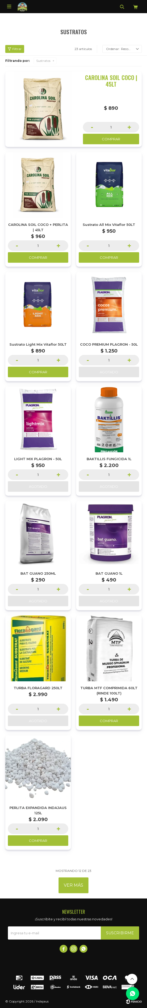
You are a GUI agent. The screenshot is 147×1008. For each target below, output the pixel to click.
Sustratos (43, 61)
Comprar (111, 139)
